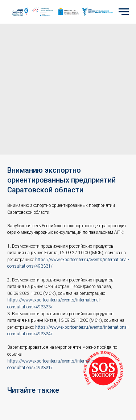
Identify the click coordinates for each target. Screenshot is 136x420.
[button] (103, 370)
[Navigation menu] (124, 12)
